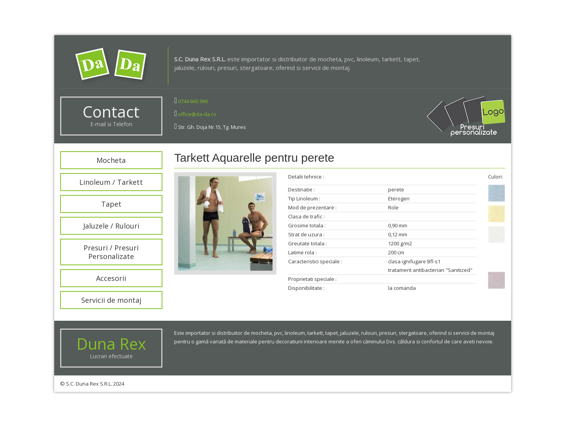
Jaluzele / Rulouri (103, 225)
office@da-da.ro (197, 114)
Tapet (103, 204)
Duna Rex (111, 343)
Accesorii (103, 278)
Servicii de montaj (103, 300)
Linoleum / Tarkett (103, 182)
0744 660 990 (193, 101)
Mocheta (103, 160)
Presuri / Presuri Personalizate (103, 252)
